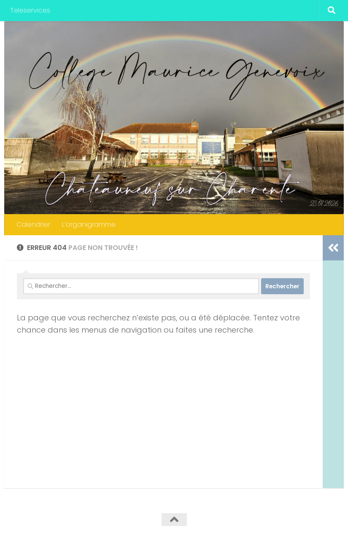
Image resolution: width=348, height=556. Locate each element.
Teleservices (30, 10)
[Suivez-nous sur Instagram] (325, 536)
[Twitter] (295, 536)
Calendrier (33, 224)
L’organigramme (89, 224)
